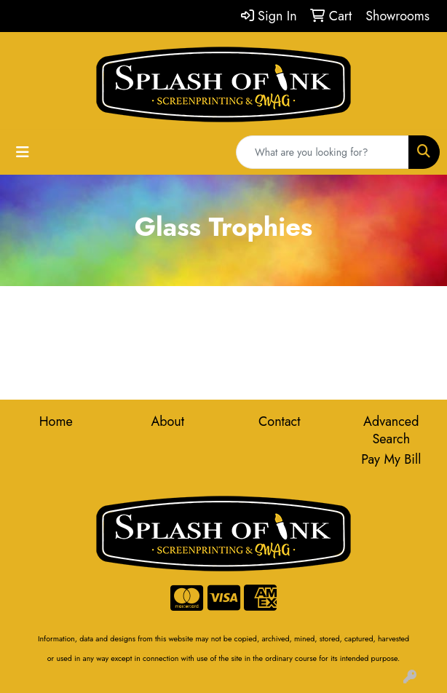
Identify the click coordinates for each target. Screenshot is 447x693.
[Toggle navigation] (22, 152)
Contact (279, 421)
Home (56, 421)
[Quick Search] (322, 152)
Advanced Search (391, 430)
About (167, 421)
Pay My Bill (391, 459)
